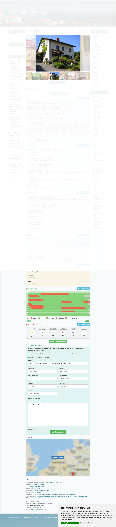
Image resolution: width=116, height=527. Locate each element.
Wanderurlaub (72, 494)
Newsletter (31, 429)
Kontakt (42, 517)
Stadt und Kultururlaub (63, 494)
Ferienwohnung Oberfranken (41, 490)
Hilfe (37, 517)
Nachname (63, 383)
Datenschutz (55, 517)
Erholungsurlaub (46, 494)
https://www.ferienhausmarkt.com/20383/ (40, 509)
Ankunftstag (31, 368)
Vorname (30, 383)
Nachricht (31, 402)
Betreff (30, 360)
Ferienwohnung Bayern (36, 488)
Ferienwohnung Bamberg (35, 492)
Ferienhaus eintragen (29, 517)
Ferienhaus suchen (18, 517)
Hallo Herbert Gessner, (58, 414)
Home (11, 517)
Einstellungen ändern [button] (86, 523)
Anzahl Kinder (63, 375)
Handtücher (35, 497)
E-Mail (30, 390)
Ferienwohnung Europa (38, 484)
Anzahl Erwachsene (33, 375)
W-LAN (41, 497)
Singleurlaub (54, 494)
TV (72, 496)
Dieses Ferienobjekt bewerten (58, 341)
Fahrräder (84, 496)
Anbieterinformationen (55, 482)
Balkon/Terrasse (46, 496)
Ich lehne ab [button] (75, 523)
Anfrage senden (58, 432)
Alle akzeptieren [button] (65, 523)
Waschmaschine (77, 496)
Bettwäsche (29, 497)
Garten (52, 496)
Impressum (48, 517)
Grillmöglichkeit (59, 496)
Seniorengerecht (37, 496)
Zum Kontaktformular (83, 288)
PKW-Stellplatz (67, 496)
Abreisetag (63, 368)
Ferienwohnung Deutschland (37, 486)
